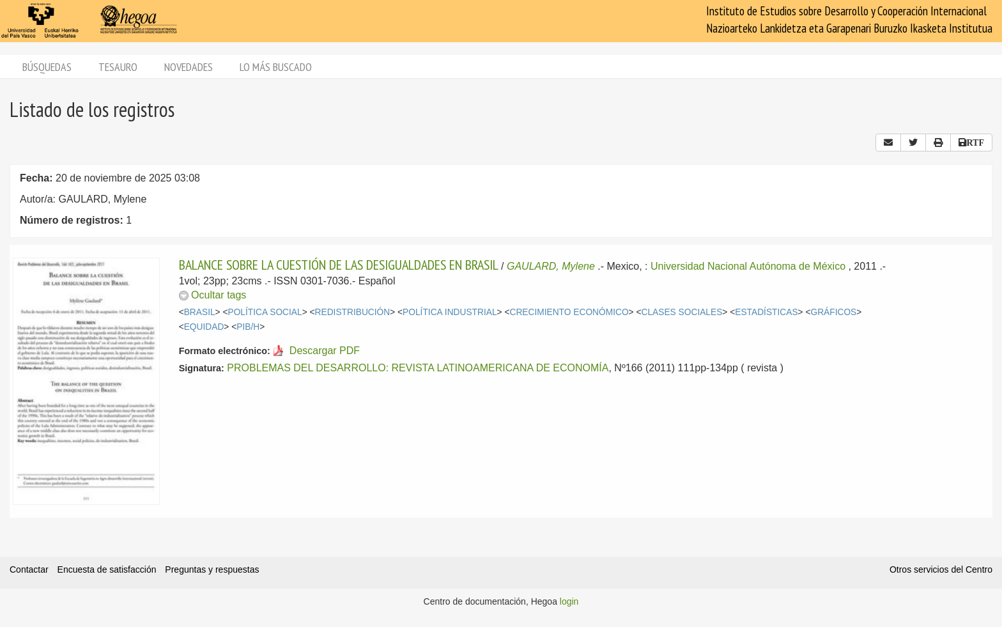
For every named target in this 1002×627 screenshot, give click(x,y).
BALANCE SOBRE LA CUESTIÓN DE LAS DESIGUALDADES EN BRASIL (338, 265)
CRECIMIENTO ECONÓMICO (568, 312)
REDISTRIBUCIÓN (352, 312)
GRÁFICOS (833, 312)
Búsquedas (47, 66)
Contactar (29, 569)
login (569, 601)
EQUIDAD (204, 327)
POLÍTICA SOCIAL (265, 312)
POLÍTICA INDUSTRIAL (450, 312)
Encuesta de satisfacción (107, 569)
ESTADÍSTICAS (766, 312)
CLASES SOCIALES (682, 312)
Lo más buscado (276, 66)
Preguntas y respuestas (212, 569)
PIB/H (247, 327)
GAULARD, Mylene (551, 266)
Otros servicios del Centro (941, 569)
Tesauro (117, 66)
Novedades (188, 66)
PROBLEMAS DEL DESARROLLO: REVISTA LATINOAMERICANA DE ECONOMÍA (417, 367)
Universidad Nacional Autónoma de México (748, 266)
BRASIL (199, 312)
